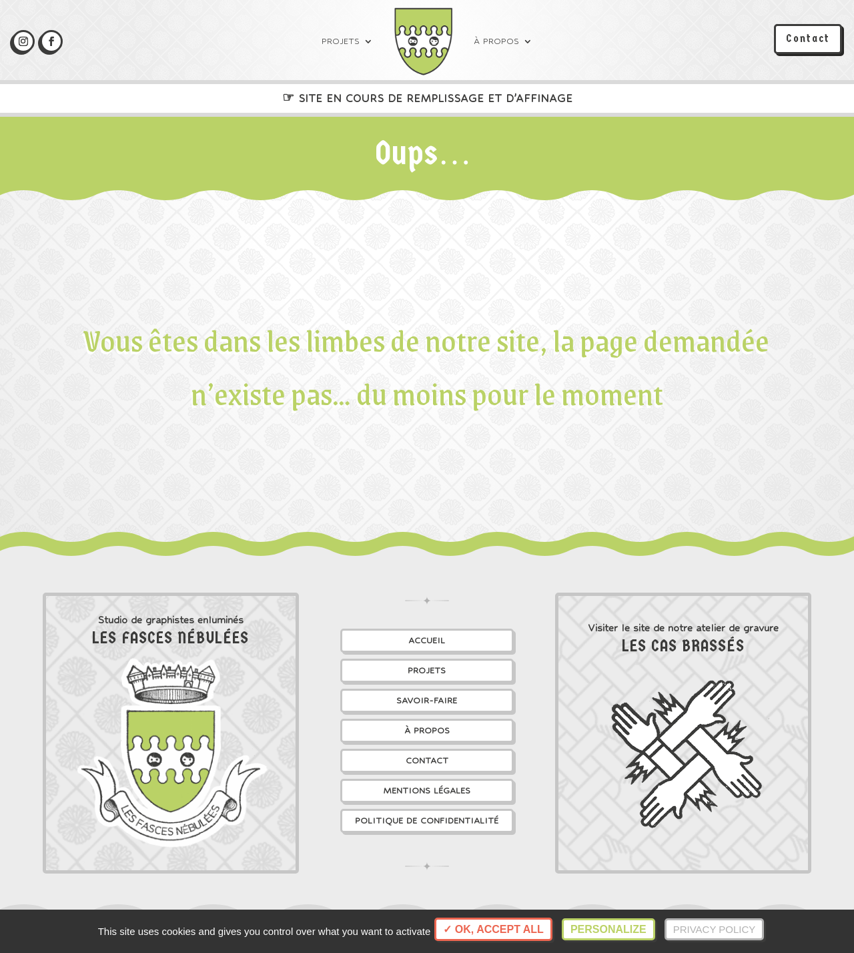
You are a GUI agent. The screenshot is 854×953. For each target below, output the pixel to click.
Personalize (608, 929)
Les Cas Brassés (683, 645)
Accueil (426, 640)
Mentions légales (426, 790)
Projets (341, 41)
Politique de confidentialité (426, 821)
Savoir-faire (426, 700)
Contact (808, 38)
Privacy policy (714, 929)
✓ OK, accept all (493, 929)
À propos (496, 41)
